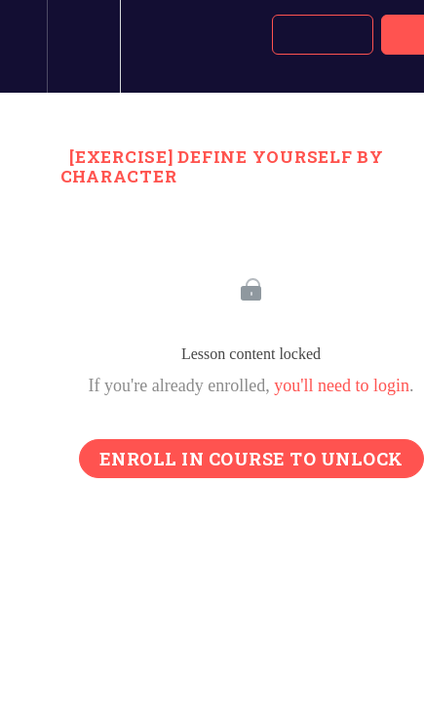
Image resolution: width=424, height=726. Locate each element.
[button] (23, 46)
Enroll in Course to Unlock (251, 458)
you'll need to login (341, 385)
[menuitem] (83, 46)
